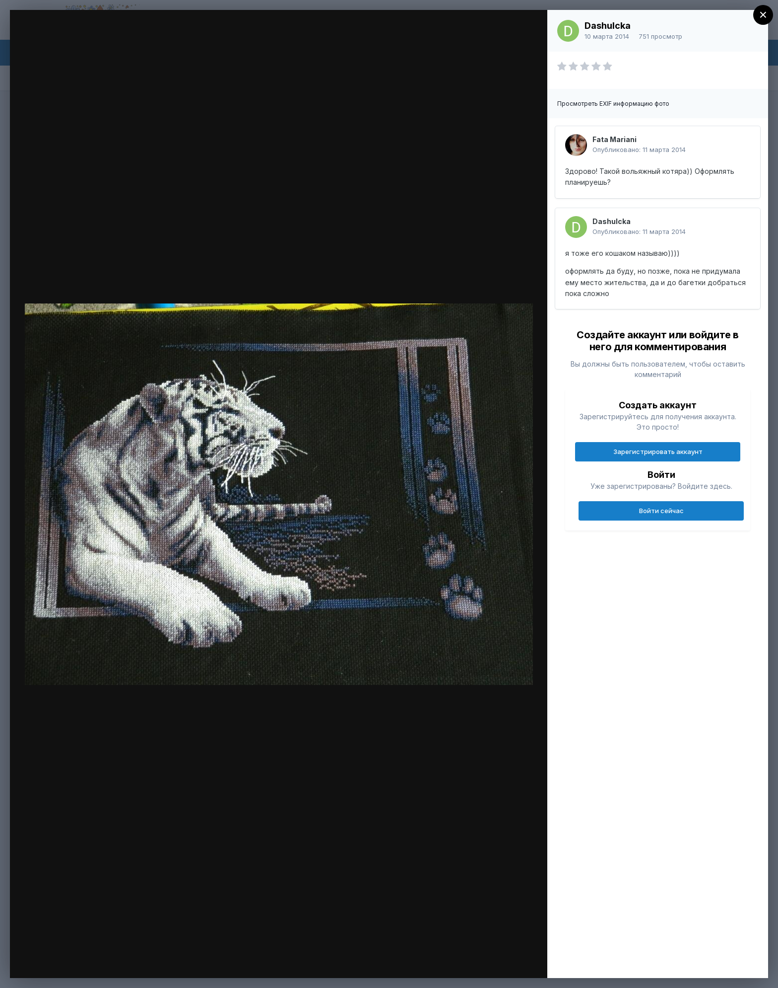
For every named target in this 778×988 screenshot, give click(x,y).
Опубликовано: (639, 149)
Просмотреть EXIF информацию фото (613, 103)
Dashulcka (607, 25)
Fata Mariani (614, 139)
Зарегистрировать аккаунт (658, 452)
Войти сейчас (661, 511)
